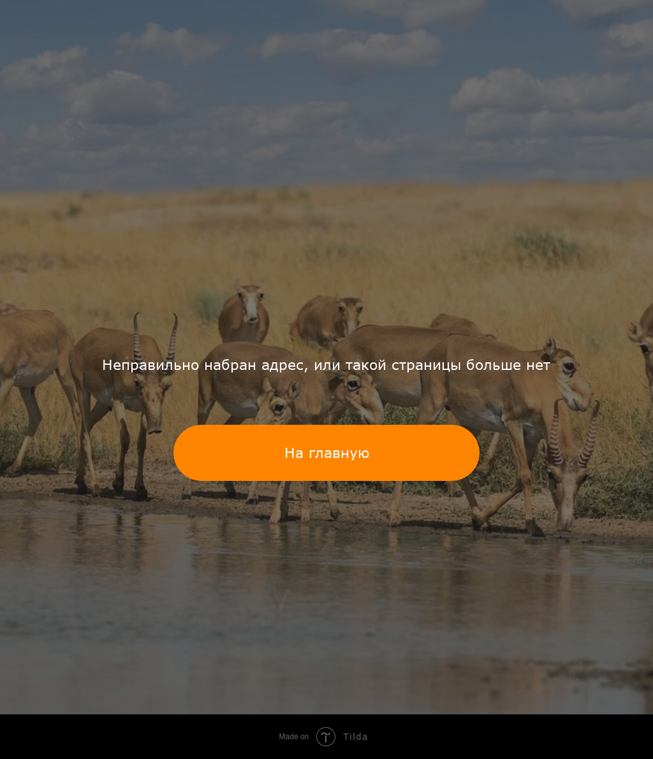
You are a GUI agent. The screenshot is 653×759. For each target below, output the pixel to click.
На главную (326, 452)
